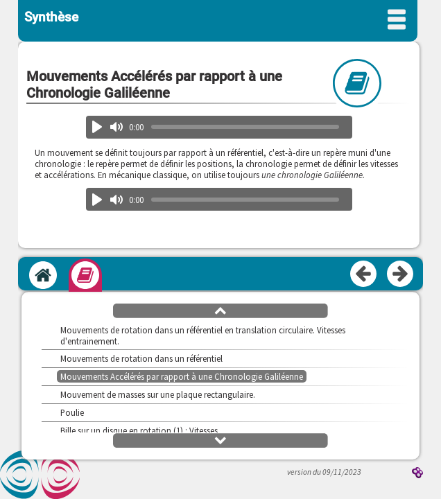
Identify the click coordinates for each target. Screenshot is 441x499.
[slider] (245, 127)
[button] (220, 309)
